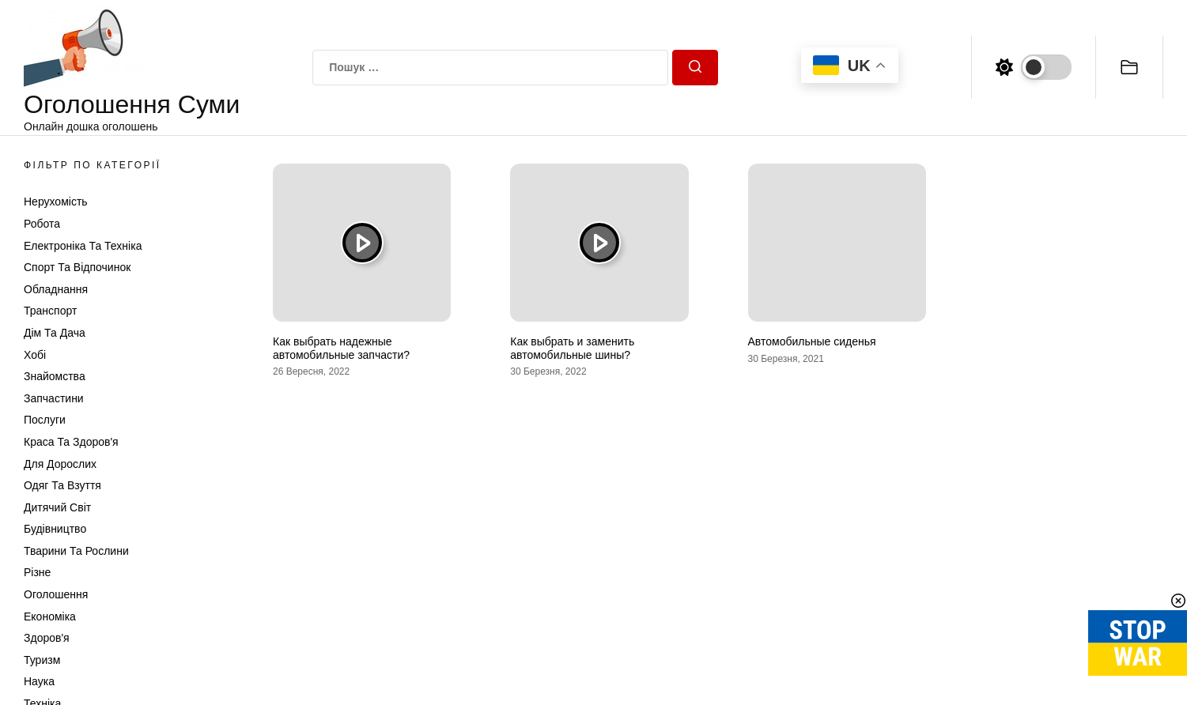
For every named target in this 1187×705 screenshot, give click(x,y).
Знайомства (54, 376)
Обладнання (56, 289)
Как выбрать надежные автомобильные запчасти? (341, 348)
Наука (39, 681)
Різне (37, 572)
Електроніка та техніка (83, 245)
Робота (42, 223)
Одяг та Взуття (62, 485)
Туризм (42, 660)
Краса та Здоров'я (71, 441)
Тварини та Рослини (76, 551)
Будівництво (55, 528)
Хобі (35, 355)
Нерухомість (56, 201)
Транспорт (50, 310)
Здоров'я (47, 637)
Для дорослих (60, 464)
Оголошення (56, 594)
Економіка (50, 616)
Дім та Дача (54, 332)
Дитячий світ (57, 507)
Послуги (45, 419)
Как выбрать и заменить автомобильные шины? (572, 348)
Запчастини (54, 398)
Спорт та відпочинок (77, 267)
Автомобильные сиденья (812, 341)
